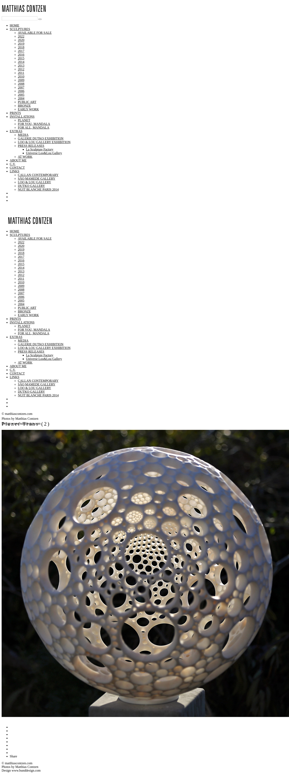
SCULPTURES (20, 29)
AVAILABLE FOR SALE (35, 32)
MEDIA (23, 135)
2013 (21, 65)
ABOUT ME (18, 160)
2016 (21, 54)
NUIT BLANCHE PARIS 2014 (38, 189)
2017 (21, 51)
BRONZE (24, 105)
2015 (21, 58)
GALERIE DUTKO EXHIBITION (40, 138)
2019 (21, 43)
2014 (21, 62)
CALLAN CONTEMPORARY (38, 175)
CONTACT (17, 167)
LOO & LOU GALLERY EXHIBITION (44, 142)
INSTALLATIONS (22, 116)
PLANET (24, 120)
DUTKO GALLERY (31, 186)
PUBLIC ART (27, 102)
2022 (21, 36)
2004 (21, 98)
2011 (21, 73)
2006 (21, 91)
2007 (21, 87)
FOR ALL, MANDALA (33, 127)
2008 (21, 83)
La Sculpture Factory (39, 149)
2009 (21, 80)
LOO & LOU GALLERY (34, 182)
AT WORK (25, 156)
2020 (21, 40)
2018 (21, 47)
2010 (21, 76)
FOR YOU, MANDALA (34, 124)
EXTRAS (16, 131)
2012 (21, 69)
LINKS (14, 171)
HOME (14, 25)
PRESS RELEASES (31, 145)
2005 (21, 94)
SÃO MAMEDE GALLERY (36, 178)
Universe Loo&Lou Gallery (44, 153)
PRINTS (15, 113)
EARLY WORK (28, 109)
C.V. (12, 164)
